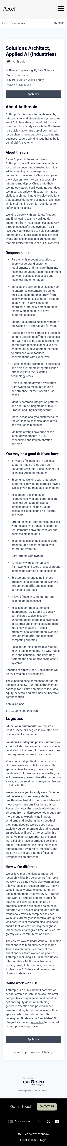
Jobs (38, 1121)
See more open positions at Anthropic (33, 1052)
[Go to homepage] (9, 8)
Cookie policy (40, 1090)
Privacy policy (24, 1090)
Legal (43, 1140)
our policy (37, 1022)
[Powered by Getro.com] (33, 1081)
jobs (4, 23)
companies (18, 23)
